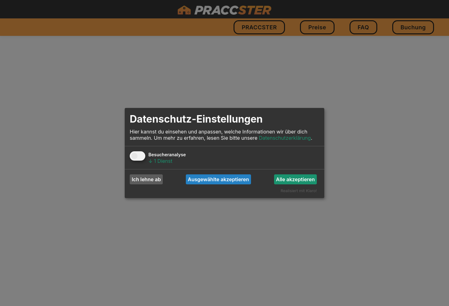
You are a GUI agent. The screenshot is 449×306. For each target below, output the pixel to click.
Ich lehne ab (146, 179)
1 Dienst (160, 161)
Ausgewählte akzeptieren (218, 179)
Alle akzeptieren (295, 179)
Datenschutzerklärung (285, 138)
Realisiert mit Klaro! (299, 190)
